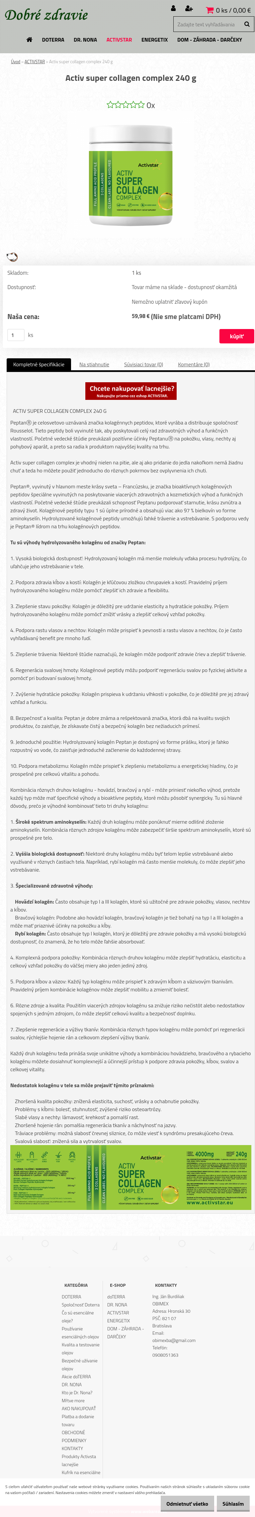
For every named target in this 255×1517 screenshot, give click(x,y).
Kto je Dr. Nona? (77, 1392)
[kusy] (16, 335)
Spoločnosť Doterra (81, 1304)
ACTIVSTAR (35, 61)
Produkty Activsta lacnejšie (79, 1460)
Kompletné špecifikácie (38, 364)
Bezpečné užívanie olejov (80, 1364)
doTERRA (116, 1296)
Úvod (15, 61)
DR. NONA (72, 1384)
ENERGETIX (118, 1320)
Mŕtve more (73, 1400)
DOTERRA (71, 1296)
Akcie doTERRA (76, 1376)
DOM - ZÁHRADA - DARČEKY (125, 1332)
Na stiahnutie (94, 364)
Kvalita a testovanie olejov (81, 1348)
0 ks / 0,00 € (233, 10)
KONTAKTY (72, 1448)
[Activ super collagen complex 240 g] (130, 113)
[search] (247, 24)
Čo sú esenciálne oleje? (78, 1316)
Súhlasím (230, 1504)
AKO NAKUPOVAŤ (79, 1408)
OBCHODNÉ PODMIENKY (74, 1436)
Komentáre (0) (194, 364)
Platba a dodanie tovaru (78, 1420)
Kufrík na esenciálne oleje (81, 1476)
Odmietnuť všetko (180, 1504)
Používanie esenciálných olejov (80, 1332)
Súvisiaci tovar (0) (143, 364)
